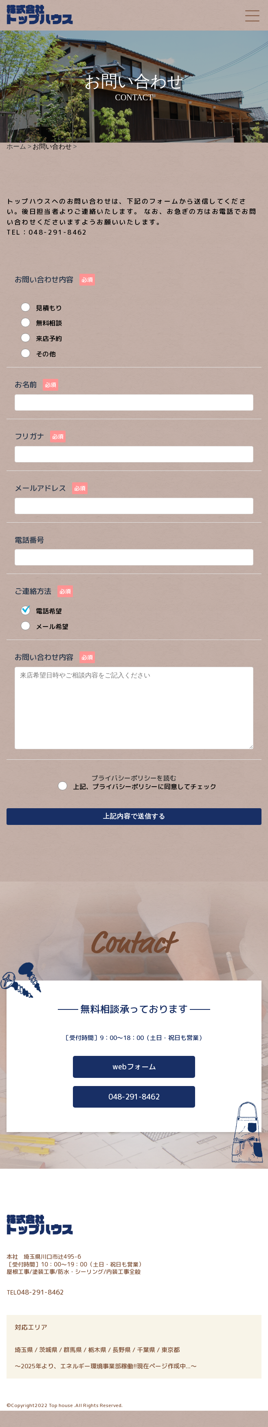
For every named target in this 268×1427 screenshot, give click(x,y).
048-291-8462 (134, 1113)
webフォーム (134, 1083)
